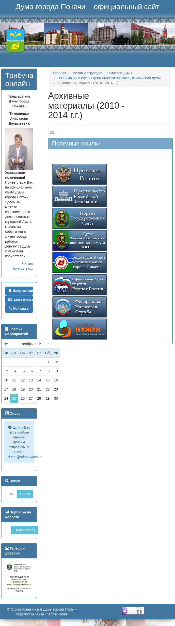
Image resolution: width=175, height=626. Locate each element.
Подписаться (25, 530)
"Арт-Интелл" (57, 614)
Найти (25, 494)
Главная (59, 73)
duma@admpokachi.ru (25, 457)
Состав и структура (86, 73)
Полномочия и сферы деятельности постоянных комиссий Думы (109, 78)
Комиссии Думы (119, 73)
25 (14, 398)
